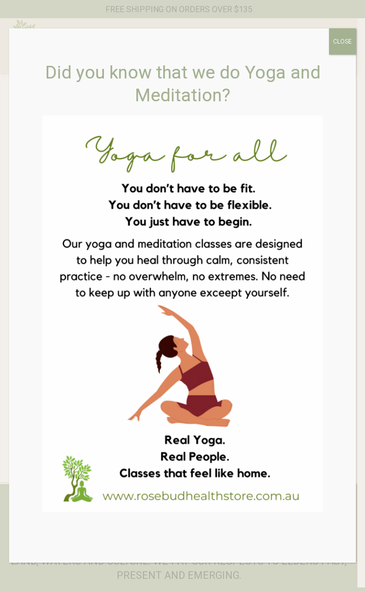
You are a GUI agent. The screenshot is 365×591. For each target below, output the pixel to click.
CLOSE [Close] (342, 41)
